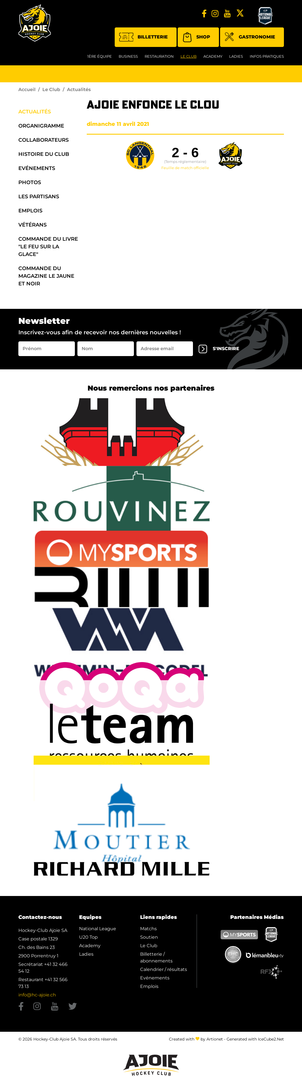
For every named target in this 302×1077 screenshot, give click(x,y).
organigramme (41, 126)
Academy (212, 56)
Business (128, 56)
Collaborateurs (43, 140)
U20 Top (88, 937)
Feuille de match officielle (185, 168)
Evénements (36, 168)
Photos (29, 182)
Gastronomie (250, 37)
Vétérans (32, 225)
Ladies (236, 56)
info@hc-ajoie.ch (37, 995)
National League (97, 928)
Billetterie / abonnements (156, 957)
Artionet (215, 1039)
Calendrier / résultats (163, 969)
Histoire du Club (43, 154)
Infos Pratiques (267, 56)
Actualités (34, 112)
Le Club (189, 56)
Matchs (148, 928)
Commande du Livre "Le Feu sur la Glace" (48, 246)
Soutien (149, 937)
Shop (196, 37)
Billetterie (143, 37)
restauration (159, 56)
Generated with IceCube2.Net (255, 1039)
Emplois (30, 211)
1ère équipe (99, 56)
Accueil (27, 89)
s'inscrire (219, 349)
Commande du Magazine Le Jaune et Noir (46, 276)
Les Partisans (38, 196)
